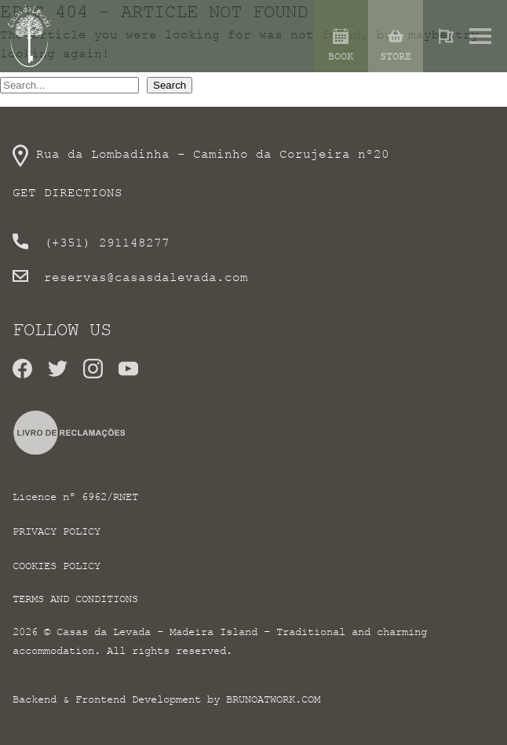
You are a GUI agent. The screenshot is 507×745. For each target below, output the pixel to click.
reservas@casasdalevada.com (146, 277)
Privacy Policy (56, 531)
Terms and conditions (75, 598)
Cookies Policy (56, 565)
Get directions (67, 192)
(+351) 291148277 (107, 243)
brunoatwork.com (273, 699)
